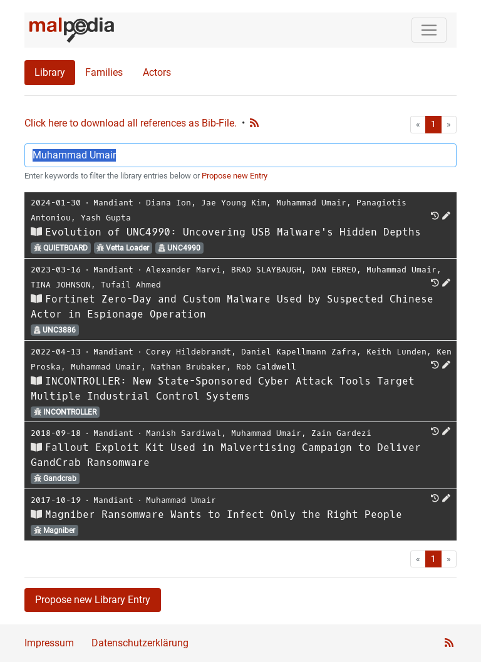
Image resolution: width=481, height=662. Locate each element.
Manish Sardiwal (183, 433)
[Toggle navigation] (429, 30)
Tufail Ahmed (131, 284)
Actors (157, 72)
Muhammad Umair (311, 202)
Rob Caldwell (266, 366)
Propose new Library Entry (92, 600)
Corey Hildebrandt (188, 351)
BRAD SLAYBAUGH (266, 269)
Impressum (49, 643)
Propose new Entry (234, 175)
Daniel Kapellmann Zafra (298, 351)
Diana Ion (168, 202)
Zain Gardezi (341, 433)
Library (49, 72)
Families (104, 72)
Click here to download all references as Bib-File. (130, 123)
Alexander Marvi (183, 269)
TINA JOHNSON (61, 284)
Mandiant (113, 202)
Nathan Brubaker (188, 366)
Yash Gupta (106, 217)
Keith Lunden (396, 351)
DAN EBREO (333, 269)
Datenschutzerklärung (140, 643)
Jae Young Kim (233, 202)
